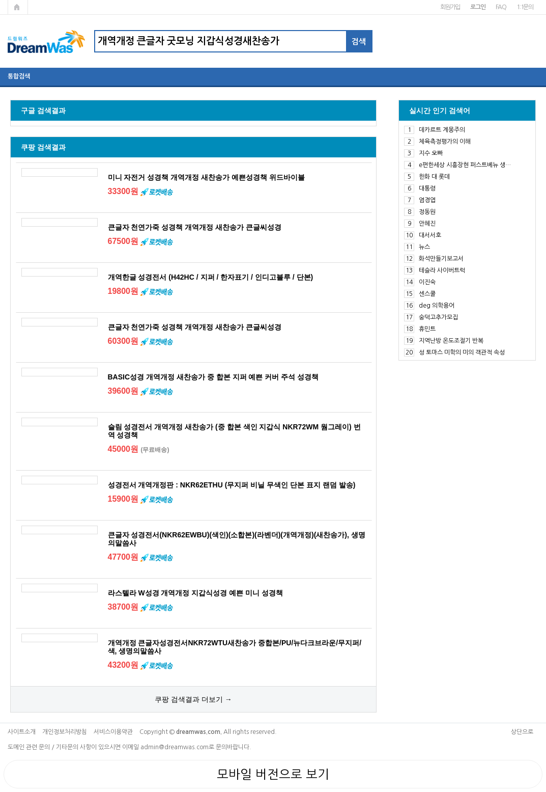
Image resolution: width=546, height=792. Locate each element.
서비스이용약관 (113, 732)
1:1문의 (524, 7)
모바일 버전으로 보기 (273, 774)
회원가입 (450, 7)
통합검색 (19, 76)
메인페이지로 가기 (17, 7)
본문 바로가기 (0, 0)
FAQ (501, 7)
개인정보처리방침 (64, 732)
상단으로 (522, 732)
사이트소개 (22, 732)
